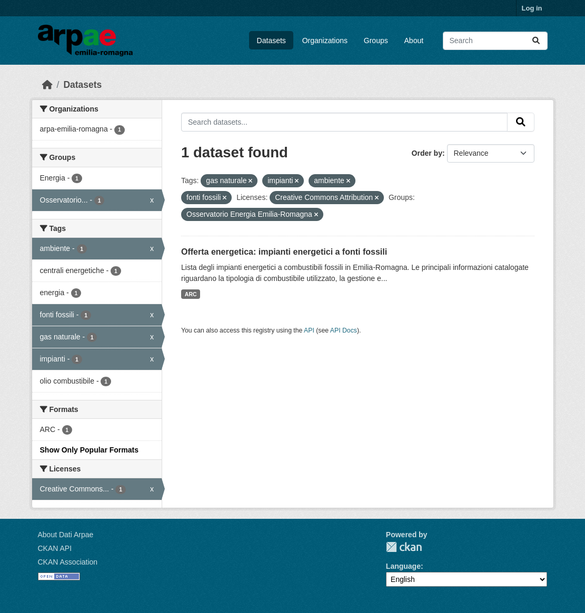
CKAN (404, 546)
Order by (427, 153)
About (414, 40)
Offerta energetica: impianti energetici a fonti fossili (284, 251)
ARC (191, 294)
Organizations (325, 40)
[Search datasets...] (495, 41)
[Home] (47, 84)
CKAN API (55, 548)
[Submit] (536, 41)
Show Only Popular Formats (89, 450)
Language (403, 566)
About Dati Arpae (66, 534)
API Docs (343, 330)
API (309, 330)
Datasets (271, 40)
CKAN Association (68, 562)
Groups (376, 40)
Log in (532, 8)
